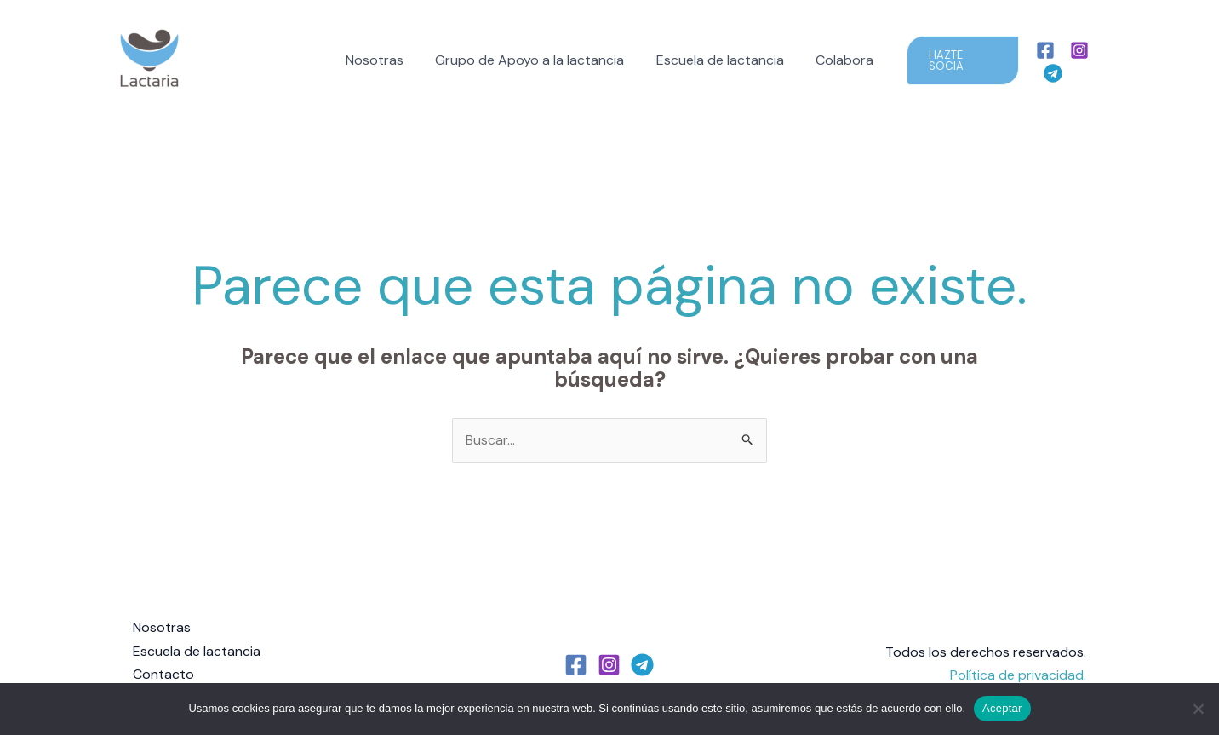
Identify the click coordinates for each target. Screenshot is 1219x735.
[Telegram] (1111, 61)
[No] (1197, 708)
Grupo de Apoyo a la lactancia (532, 60)
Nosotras (381, 60)
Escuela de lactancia (717, 60)
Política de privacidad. (1018, 674)
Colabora (838, 60)
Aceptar (1002, 708)
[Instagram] (1076, 61)
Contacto (163, 674)
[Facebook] (1042, 61)
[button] (955, 61)
